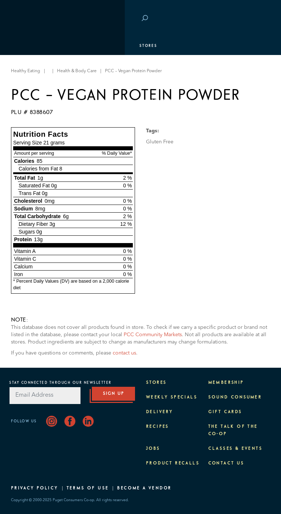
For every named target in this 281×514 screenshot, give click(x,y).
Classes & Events (37, 101)
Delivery (159, 412)
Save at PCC (229, 19)
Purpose (26, 119)
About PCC (28, 137)
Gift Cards (225, 412)
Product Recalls (172, 463)
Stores (24, 46)
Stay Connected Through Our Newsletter (60, 383)
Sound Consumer (235, 397)
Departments (31, 64)
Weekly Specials (171, 397)
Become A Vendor (144, 488)
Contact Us (226, 463)
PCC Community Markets (153, 334)
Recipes (157, 427)
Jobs (153, 449)
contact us (124, 353)
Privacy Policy (34, 488)
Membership (30, 82)
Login (258, 19)
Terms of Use (88, 488)
